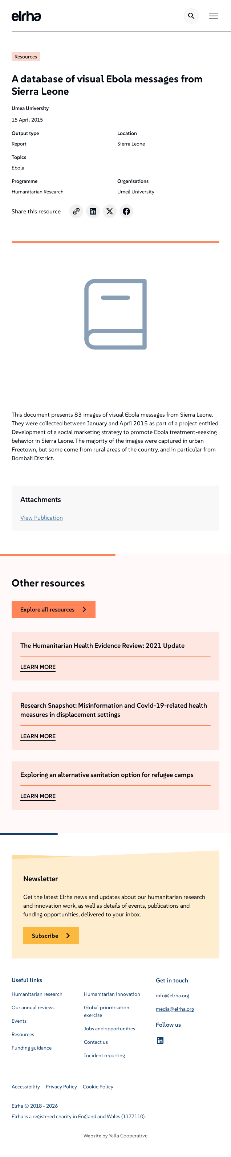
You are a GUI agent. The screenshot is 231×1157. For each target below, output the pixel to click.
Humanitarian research (37, 994)
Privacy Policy (61, 1086)
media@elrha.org (175, 1009)
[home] (26, 16)
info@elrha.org (172, 995)
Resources (26, 56)
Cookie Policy (98, 1086)
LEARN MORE (38, 666)
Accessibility (26, 1086)
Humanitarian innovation (112, 994)
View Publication (41, 517)
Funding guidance (32, 1047)
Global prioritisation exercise (106, 1011)
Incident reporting (104, 1055)
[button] (212, 16)
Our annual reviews (33, 1007)
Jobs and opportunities (109, 1028)
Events (19, 1021)
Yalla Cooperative (128, 1135)
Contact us (96, 1042)
